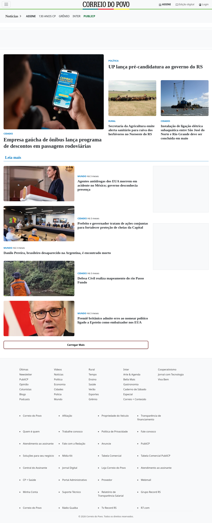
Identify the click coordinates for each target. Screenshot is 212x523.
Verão (92, 389)
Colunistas (25, 389)
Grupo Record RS (151, 492)
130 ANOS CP (47, 16)
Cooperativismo (167, 369)
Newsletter (25, 374)
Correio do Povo (32, 415)
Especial (128, 394)
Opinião (24, 384)
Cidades (58, 389)
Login (205, 4)
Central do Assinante (35, 468)
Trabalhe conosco (72, 431)
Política (58, 379)
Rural (92, 369)
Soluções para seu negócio (38, 455)
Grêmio (93, 399)
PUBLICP (89, 16)
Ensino (92, 379)
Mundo (58, 399)
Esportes (94, 394)
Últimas (23, 369)
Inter (126, 369)
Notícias (11, 16)
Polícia (58, 394)
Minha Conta (30, 492)
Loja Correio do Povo (114, 468)
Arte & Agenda (131, 374)
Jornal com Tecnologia (171, 374)
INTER (76, 16)
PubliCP (23, 379)
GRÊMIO (64, 16)
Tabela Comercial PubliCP (155, 455)
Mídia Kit (67, 455)
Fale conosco (148, 431)
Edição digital (186, 4)
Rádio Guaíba (70, 508)
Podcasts (24, 399)
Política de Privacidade (115, 431)
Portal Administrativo (74, 480)
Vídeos (58, 369)
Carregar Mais (76, 345)
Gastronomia (131, 384)
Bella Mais (129, 379)
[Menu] (6, 4)
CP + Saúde (29, 480)
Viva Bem (163, 379)
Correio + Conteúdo (134, 399)
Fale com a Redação (73, 443)
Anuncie (106, 443)
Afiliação (67, 415)
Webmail (146, 480)
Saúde (92, 384)
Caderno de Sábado (134, 389)
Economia (60, 384)
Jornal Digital (69, 468)
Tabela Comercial (111, 455)
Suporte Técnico (71, 492)
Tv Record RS (109, 508)
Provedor (107, 480)
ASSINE (31, 16)
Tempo (93, 374)
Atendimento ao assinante (38, 443)
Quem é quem (31, 431)
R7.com (145, 508)
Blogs (22, 394)
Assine (166, 4)
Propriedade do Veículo (115, 415)
